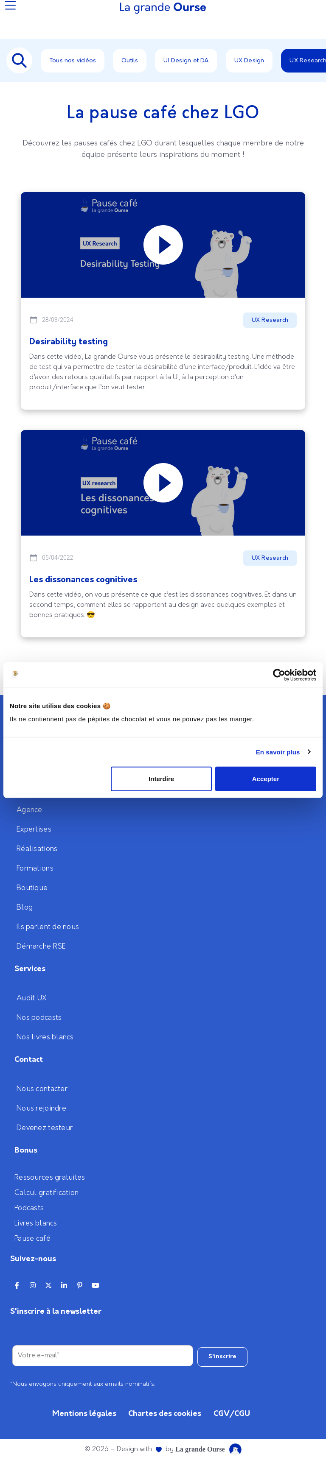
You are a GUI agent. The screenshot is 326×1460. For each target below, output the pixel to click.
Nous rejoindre (41, 1108)
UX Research (270, 320)
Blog (25, 907)
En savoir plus (278, 751)
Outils (129, 60)
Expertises (34, 829)
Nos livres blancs (45, 1037)
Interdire (161, 778)
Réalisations (37, 849)
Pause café (32, 1238)
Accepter (265, 778)
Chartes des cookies (164, 1414)
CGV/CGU (232, 1414)
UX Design (249, 60)
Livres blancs (35, 1223)
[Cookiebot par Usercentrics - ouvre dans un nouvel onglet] (279, 674)
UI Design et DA (185, 60)
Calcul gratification (46, 1193)
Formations (35, 868)
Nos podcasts (39, 1017)
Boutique (32, 888)
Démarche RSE (41, 946)
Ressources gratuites (49, 1177)
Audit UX (32, 998)
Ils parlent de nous (48, 927)
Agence (29, 810)
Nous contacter (42, 1089)
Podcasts (29, 1208)
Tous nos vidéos (72, 60)
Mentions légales (84, 1414)
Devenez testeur (45, 1128)
